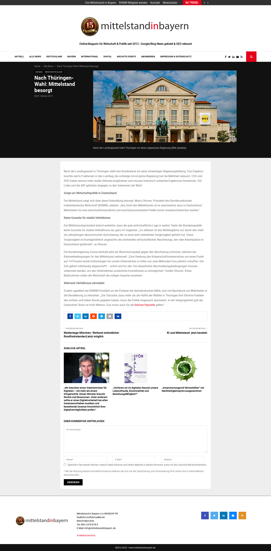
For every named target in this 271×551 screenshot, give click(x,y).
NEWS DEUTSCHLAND (53, 72)
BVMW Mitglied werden (133, 3)
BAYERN (71, 56)
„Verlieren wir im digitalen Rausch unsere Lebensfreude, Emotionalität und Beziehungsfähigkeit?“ (135, 391)
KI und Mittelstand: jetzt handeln (187, 333)
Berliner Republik (145, 305)
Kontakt (155, 3)
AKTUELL (19, 56)
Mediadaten (170, 3)
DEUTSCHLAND (54, 56)
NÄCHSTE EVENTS (126, 56)
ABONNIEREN (148, 56)
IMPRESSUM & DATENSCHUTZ (175, 56)
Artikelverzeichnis (86, 535)
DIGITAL (107, 56)
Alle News (35, 56)
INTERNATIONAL (89, 56)
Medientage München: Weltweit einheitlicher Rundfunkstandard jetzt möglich (91, 334)
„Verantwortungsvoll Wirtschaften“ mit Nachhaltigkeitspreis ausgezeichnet (183, 389)
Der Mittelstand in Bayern (100, 3)
